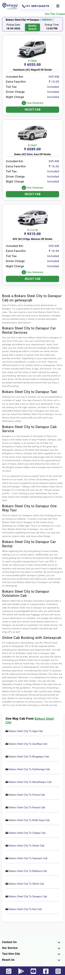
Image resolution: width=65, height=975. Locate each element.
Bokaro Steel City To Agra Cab (25, 731)
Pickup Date (13, 24)
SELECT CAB (33, 109)
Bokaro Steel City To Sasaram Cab (27, 858)
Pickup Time (52, 24)
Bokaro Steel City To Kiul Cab (25, 909)
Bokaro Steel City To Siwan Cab (26, 845)
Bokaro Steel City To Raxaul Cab (26, 807)
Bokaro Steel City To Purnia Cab (26, 794)
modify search (32, 27)
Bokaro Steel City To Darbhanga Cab (29, 769)
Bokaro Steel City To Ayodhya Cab (27, 744)
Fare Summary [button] (32, 103)
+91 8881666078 (35, 6)
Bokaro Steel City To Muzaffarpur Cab (29, 782)
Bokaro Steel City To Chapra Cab (27, 833)
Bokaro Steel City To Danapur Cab (27, 896)
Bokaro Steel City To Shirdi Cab (26, 883)
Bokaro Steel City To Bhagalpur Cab (28, 756)
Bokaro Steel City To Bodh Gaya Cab (29, 820)
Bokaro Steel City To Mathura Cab (27, 871)
